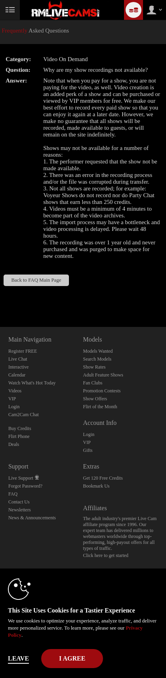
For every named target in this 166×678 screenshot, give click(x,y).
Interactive (18, 367)
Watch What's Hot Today (32, 383)
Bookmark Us (96, 486)
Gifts (87, 450)
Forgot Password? (25, 486)
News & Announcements (32, 518)
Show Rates (94, 367)
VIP (12, 398)
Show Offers (95, 398)
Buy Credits (19, 428)
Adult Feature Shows (103, 375)
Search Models (97, 359)
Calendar (16, 375)
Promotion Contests (101, 391)
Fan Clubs (92, 383)
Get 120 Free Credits (102, 478)
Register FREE (22, 351)
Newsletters (19, 510)
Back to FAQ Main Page (36, 280)
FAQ (12, 494)
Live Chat (17, 359)
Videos (14, 391)
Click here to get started (105, 555)
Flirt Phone (19, 436)
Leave (18, 658)
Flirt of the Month (100, 406)
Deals (13, 444)
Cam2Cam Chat (23, 414)
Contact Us (19, 502)
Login (14, 406)
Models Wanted (98, 351)
